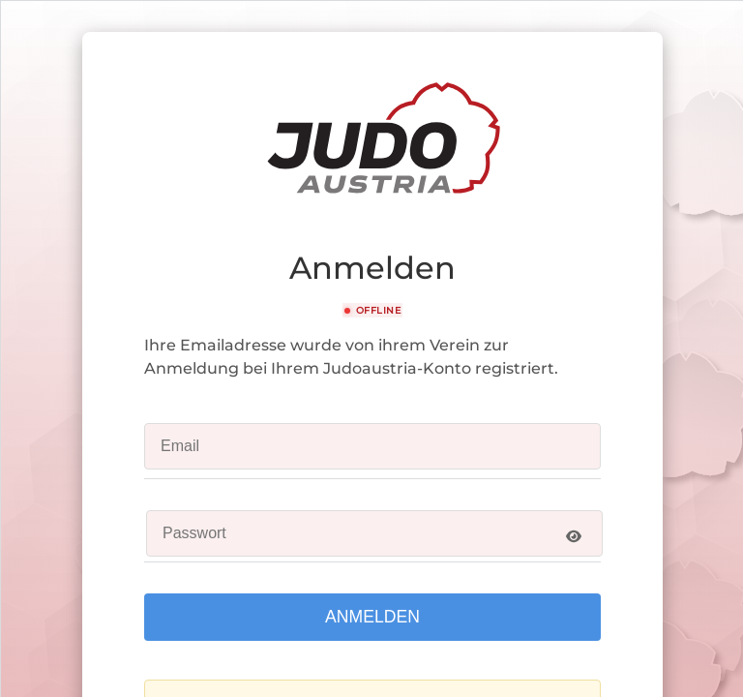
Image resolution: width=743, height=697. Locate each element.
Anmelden (372, 616)
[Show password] (573, 536)
